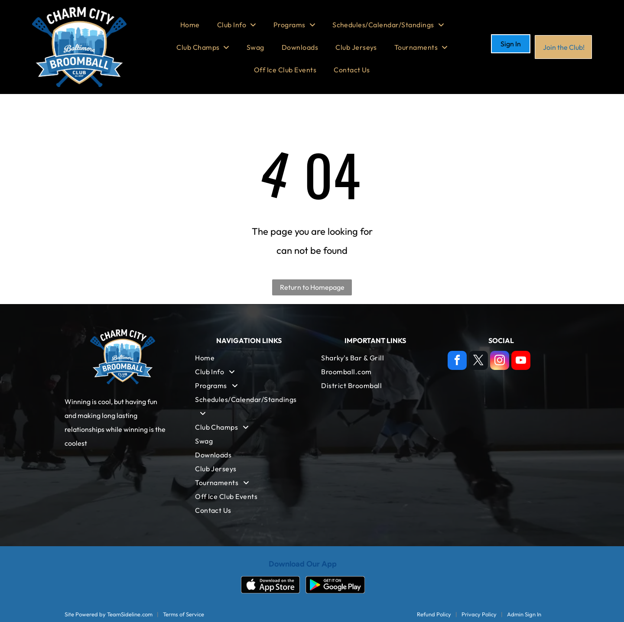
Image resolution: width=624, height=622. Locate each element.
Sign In (510, 43)
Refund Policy (434, 614)
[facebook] (457, 361)
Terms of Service (183, 614)
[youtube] (520, 361)
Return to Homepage (312, 287)
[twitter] (478, 361)
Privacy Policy (479, 614)
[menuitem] (190, 24)
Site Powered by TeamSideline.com (109, 614)
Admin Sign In (524, 614)
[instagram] (499, 361)
